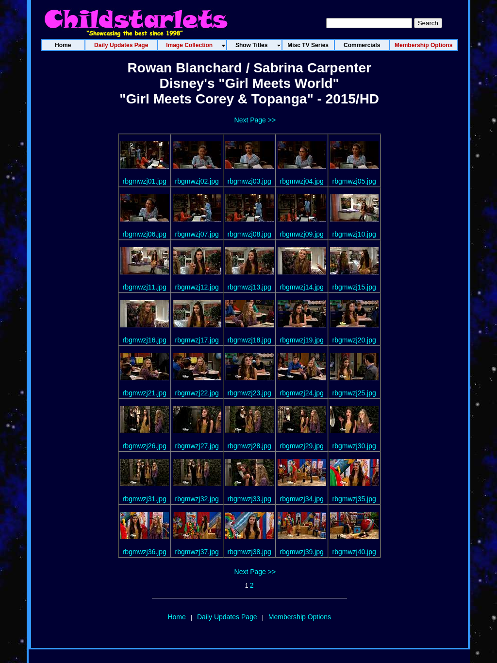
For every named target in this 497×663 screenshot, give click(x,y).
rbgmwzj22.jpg (197, 393)
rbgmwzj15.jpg (354, 287)
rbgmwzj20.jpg (354, 340)
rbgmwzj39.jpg (302, 552)
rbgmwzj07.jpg (197, 234)
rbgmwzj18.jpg (249, 340)
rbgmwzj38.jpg (249, 552)
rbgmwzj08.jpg (249, 234)
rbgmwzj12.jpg (197, 287)
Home (176, 617)
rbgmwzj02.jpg (197, 181)
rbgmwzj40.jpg (354, 552)
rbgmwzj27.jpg (197, 446)
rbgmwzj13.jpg (249, 287)
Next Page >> (255, 120)
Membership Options (299, 617)
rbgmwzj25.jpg (354, 393)
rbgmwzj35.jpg (354, 499)
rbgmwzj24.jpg (302, 393)
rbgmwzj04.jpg (302, 181)
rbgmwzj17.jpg (197, 340)
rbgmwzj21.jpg (144, 393)
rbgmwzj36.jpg (144, 552)
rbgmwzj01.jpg (144, 181)
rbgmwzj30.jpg (354, 446)
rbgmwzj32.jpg (197, 499)
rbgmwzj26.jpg (144, 446)
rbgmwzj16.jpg (144, 340)
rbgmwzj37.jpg (197, 552)
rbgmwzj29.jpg (302, 446)
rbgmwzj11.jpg (144, 287)
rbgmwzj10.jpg (354, 234)
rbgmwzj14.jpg (302, 287)
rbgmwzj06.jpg (144, 234)
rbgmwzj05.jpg (354, 181)
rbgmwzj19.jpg (302, 340)
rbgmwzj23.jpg (249, 393)
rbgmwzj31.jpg (144, 499)
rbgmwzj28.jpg (249, 446)
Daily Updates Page (227, 617)
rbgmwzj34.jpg (302, 499)
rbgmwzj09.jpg (302, 234)
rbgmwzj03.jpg (249, 181)
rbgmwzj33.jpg (249, 499)
